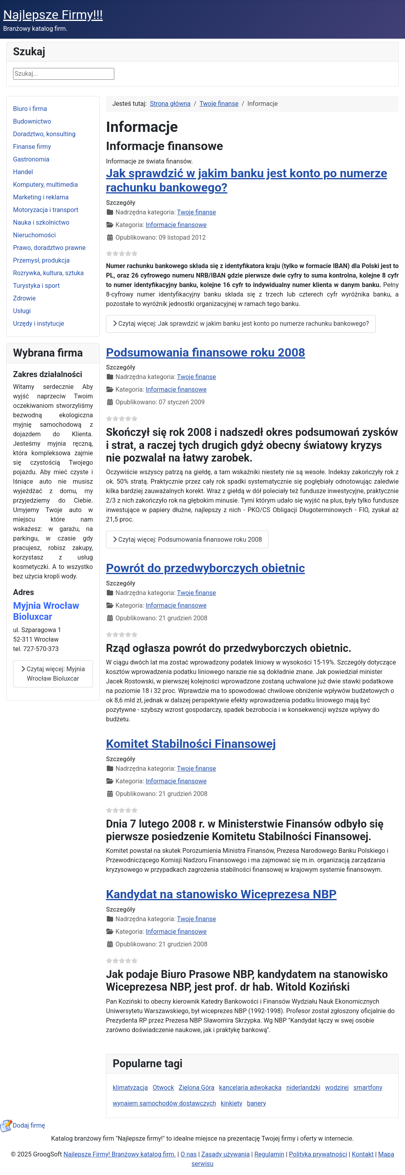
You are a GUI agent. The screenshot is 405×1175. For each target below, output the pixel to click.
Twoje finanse (196, 212)
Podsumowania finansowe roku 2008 (205, 352)
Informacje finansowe (176, 225)
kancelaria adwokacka (250, 1087)
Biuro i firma (30, 109)
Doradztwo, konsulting (44, 134)
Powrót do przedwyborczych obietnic (205, 568)
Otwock (163, 1087)
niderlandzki (303, 1087)
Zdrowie (24, 298)
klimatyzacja (130, 1087)
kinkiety (231, 1103)
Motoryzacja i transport (45, 210)
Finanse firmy (32, 146)
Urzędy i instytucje (38, 323)
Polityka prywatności (318, 1154)
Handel (23, 172)
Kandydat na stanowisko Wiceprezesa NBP (221, 894)
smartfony (368, 1087)
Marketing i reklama (41, 197)
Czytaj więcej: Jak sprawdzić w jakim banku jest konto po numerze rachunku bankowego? (241, 323)
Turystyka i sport (36, 285)
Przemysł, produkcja (41, 260)
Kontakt (362, 1154)
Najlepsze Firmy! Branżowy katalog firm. (120, 1154)
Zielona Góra (196, 1087)
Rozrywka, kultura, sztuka (48, 273)
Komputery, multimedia (45, 184)
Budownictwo (32, 121)
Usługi (22, 311)
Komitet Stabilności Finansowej (191, 744)
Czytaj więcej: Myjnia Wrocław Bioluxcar (53, 673)
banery (256, 1103)
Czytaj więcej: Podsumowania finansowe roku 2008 (187, 539)
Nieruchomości (34, 235)
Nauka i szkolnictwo (41, 222)
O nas (188, 1154)
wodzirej (337, 1087)
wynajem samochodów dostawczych (164, 1103)
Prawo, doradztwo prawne (49, 248)
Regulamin (269, 1154)
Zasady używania (225, 1154)
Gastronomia (31, 159)
